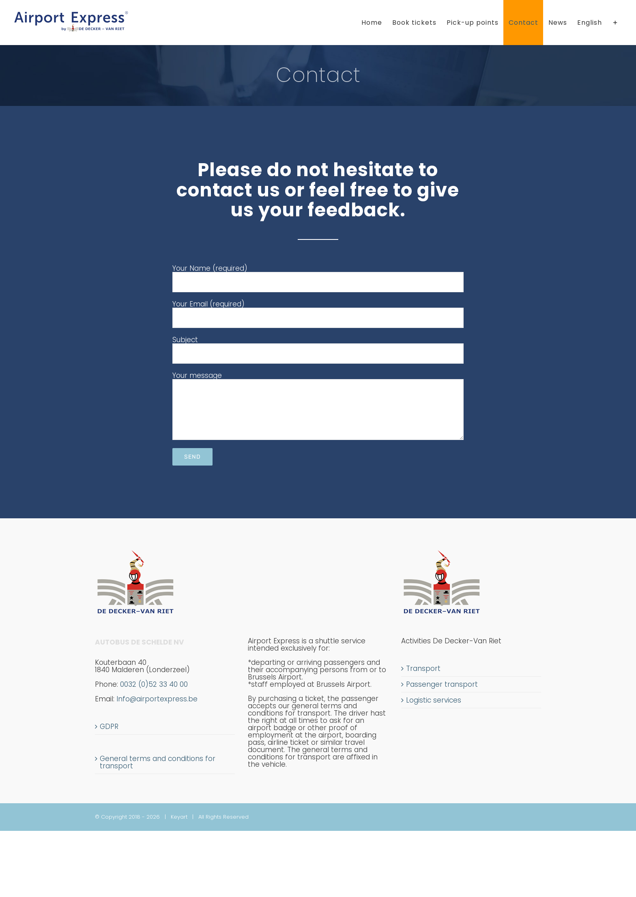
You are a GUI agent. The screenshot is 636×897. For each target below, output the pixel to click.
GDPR (109, 726)
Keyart (179, 817)
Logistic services (433, 700)
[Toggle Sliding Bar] (615, 22)
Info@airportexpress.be (157, 699)
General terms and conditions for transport (157, 762)
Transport (423, 668)
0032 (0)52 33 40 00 (141, 687)
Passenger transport (442, 684)
